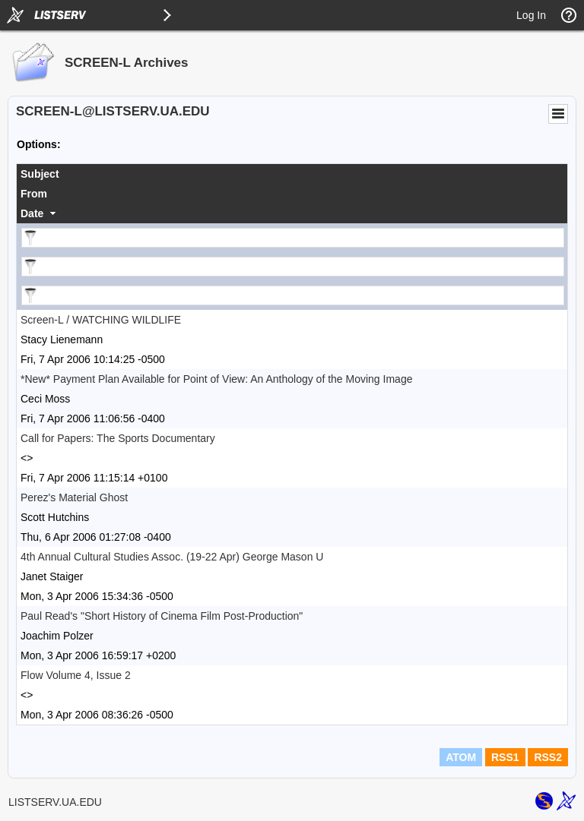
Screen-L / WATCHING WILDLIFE (101, 320)
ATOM (461, 757)
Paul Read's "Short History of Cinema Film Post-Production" (162, 616)
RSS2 (548, 757)
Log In (531, 15)
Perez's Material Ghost (74, 497)
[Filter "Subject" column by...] (292, 238)
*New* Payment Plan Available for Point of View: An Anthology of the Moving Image (216, 379)
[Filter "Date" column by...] (292, 295)
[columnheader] (292, 174)
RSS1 (505, 757)
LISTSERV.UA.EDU (55, 802)
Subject (40, 174)
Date (32, 213)
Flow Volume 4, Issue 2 (76, 675)
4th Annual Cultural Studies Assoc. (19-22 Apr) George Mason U (172, 557)
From (34, 194)
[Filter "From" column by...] (292, 266)
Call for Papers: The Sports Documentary (118, 438)
